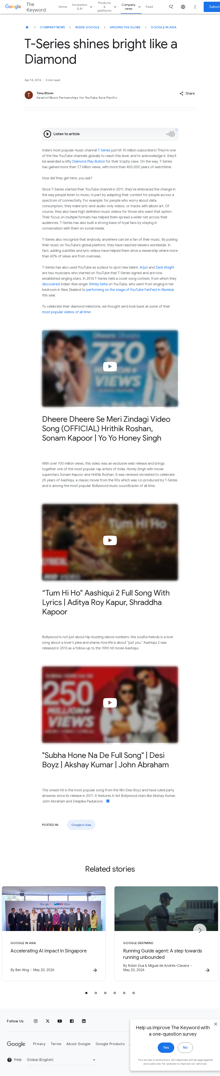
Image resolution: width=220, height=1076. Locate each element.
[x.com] (48, 1021)
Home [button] (63, 7)
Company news (132, 7)
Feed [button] (149, 7)
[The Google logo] (16, 1044)
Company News (52, 27)
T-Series (104, 150)
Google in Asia (163, 27)
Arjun (144, 267)
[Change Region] (62, 1060)
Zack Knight (165, 267)
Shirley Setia (98, 284)
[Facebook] (72, 1021)
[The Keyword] (27, 27)
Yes (157, 1066)
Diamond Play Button (88, 161)
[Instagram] (36, 1021)
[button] (187, 93)
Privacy (39, 1044)
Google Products (110, 1044)
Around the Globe (125, 27)
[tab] (86, 993)
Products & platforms (108, 6)
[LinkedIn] (84, 1021)
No (176, 1066)
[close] (206, 1042)
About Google (78, 1044)
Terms (56, 1044)
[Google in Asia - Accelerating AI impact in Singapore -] (53, 933)
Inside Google (87, 27)
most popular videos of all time (66, 312)
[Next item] (199, 930)
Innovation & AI (83, 7)
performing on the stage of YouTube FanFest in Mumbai (130, 290)
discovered (51, 284)
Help (14, 1059)
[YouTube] (60, 1021)
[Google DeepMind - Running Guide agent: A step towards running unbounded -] (166, 933)
